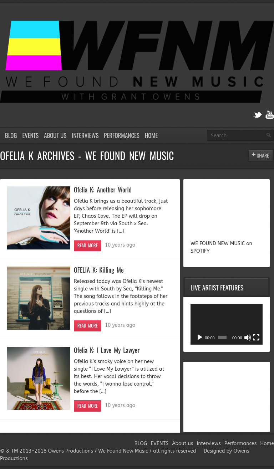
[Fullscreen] (256, 337)
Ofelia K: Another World (103, 189)
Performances (121, 135)
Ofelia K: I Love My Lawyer (106, 350)
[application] (227, 324)
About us (55, 135)
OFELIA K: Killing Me (99, 269)
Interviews (85, 135)
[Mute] (247, 337)
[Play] (199, 337)
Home (151, 135)
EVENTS (30, 135)
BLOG (11, 135)
